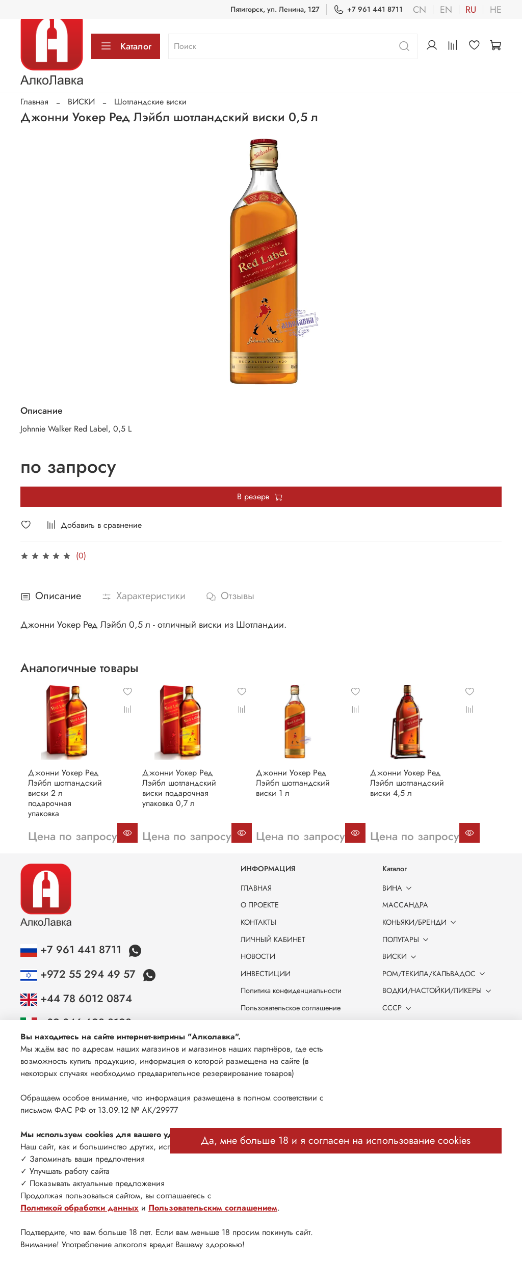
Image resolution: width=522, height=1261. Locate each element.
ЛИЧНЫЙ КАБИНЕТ (273, 939)
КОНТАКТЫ (258, 922)
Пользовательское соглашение (291, 1008)
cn (419, 9)
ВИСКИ (81, 102)
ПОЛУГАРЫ (407, 939)
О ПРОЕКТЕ (260, 905)
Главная (34, 102)
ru (470, 9)
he (496, 9)
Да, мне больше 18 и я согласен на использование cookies (336, 1140)
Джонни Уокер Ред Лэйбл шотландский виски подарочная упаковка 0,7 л (182, 797)
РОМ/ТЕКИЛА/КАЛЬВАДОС (435, 974)
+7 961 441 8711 (368, 9)
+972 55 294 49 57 (79, 974)
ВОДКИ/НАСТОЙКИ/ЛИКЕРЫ (438, 990)
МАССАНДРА (405, 905)
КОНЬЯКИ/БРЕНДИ (421, 922)
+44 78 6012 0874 (76, 998)
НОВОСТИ (258, 956)
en (446, 9)
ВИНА (398, 888)
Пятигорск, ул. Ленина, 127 (275, 9)
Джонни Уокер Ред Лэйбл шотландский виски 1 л (306, 792)
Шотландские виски (150, 102)
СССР (398, 1008)
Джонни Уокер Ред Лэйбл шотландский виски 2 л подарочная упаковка (60, 797)
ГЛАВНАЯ (256, 888)
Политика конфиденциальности (291, 990)
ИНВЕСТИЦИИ (266, 974)
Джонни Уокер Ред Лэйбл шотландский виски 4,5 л (430, 792)
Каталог (125, 46)
